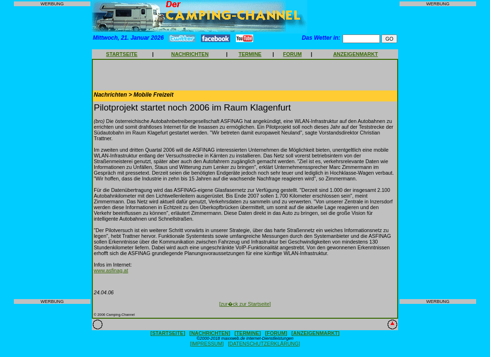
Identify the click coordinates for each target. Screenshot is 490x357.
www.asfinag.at (111, 270)
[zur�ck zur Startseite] (245, 304)
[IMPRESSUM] (206, 343)
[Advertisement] (52, 152)
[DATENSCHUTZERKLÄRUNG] (264, 343)
